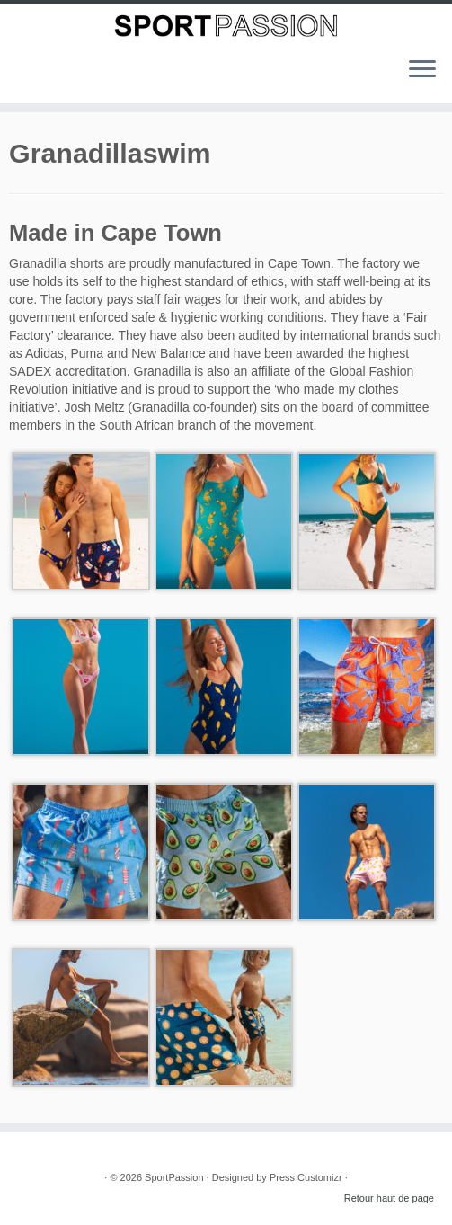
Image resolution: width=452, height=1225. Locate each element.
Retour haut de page (389, 1198)
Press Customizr (306, 1177)
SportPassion (174, 1177)
